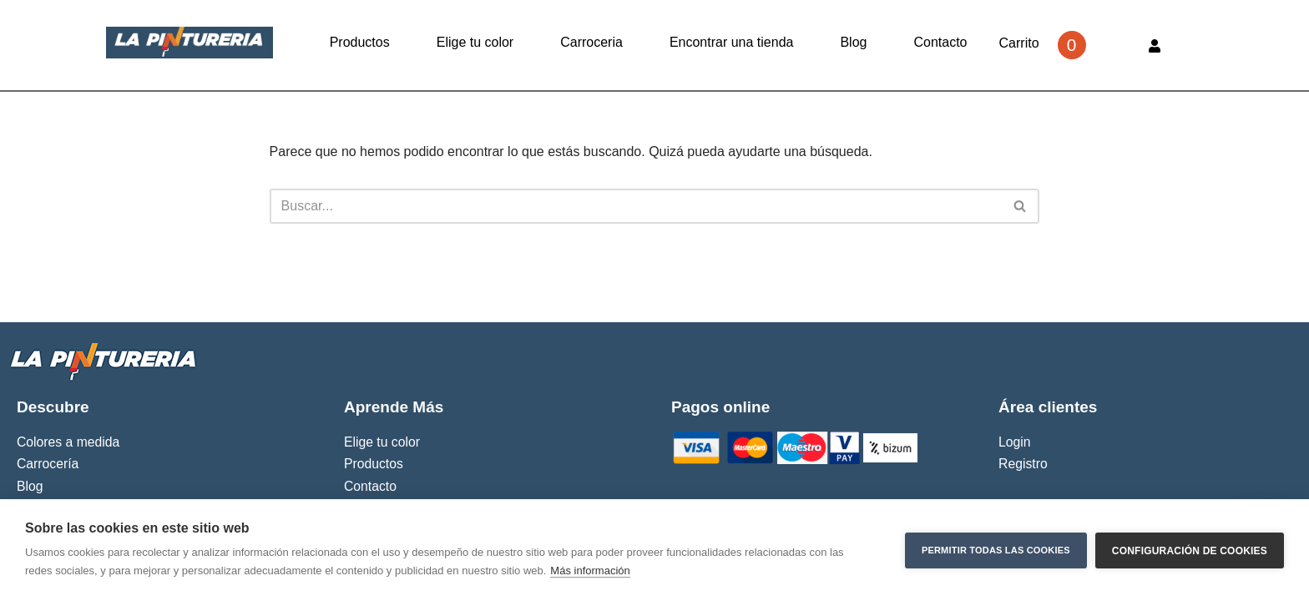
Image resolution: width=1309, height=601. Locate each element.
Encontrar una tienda (732, 42)
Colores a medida (68, 442)
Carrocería (47, 464)
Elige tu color (475, 42)
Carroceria (591, 42)
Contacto (940, 42)
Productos (360, 42)
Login (1014, 442)
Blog (853, 42)
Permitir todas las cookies (996, 550)
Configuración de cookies (1189, 550)
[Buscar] (636, 206)
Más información (589, 570)
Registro (1023, 464)
